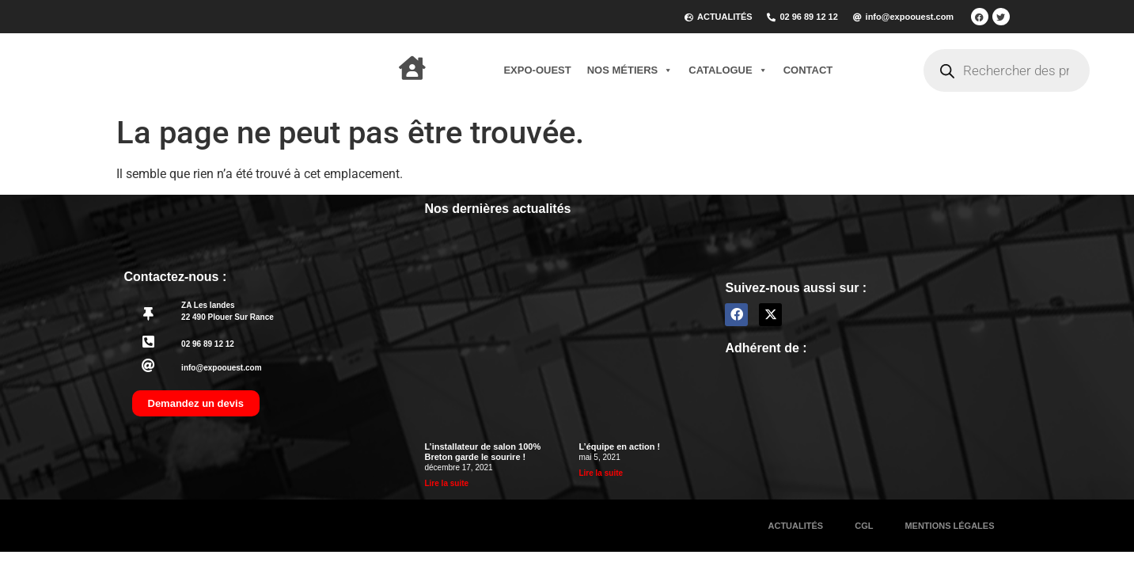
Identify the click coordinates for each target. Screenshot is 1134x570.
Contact (808, 70)
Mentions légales (949, 525)
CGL (864, 525)
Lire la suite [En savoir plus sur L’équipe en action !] (600, 473)
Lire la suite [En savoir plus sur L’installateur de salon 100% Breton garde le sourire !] (446, 483)
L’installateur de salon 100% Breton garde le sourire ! (482, 452)
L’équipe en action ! (619, 446)
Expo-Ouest (537, 70)
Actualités (796, 525)
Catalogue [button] (727, 70)
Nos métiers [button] (630, 70)
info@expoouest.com (221, 367)
